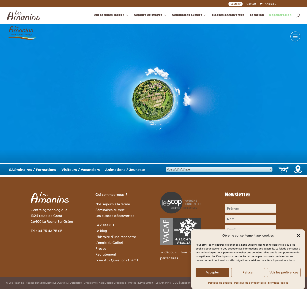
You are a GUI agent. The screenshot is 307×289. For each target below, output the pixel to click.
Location (257, 15)
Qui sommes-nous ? (108, 15)
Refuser (247, 272)
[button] (298, 235)
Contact (251, 4)
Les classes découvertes (114, 216)
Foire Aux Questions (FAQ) (116, 260)
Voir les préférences (283, 272)
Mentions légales (278, 282)
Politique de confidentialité (250, 282)
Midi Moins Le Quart (51, 282)
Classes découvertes (228, 15)
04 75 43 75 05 (50, 231)
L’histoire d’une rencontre (115, 237)
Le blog (101, 231)
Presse (100, 248)
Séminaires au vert (187, 15)
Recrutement (105, 254)
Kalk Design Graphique (112, 282)
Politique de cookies (220, 282)
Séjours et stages (148, 15)
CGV (176, 282)
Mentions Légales (190, 282)
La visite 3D (104, 225)
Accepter (212, 272)
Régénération (280, 15)
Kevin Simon (145, 282)
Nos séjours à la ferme (112, 204)
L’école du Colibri (109, 243)
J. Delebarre (74, 282)
